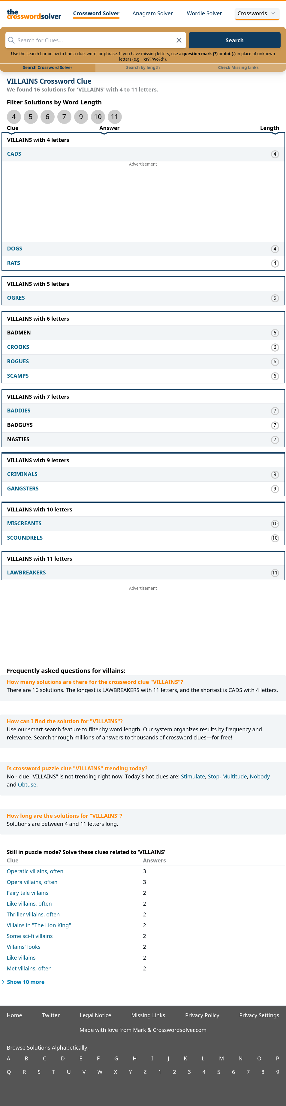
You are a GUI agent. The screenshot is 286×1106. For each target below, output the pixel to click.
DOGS (14, 248)
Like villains (21, 957)
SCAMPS (18, 375)
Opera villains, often (32, 882)
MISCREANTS (24, 523)
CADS (14, 153)
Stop (213, 776)
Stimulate (193, 776)
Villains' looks (24, 946)
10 (98, 116)
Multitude (234, 776)
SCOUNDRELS (25, 537)
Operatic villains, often (35, 871)
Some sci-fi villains (30, 936)
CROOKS (18, 346)
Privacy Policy (202, 1015)
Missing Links (148, 1015)
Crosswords (257, 13)
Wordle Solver (204, 13)
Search (235, 40)
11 (115, 116)
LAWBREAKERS (26, 572)
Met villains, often (29, 968)
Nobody (260, 776)
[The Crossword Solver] (34, 14)
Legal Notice (95, 1015)
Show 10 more (22, 981)
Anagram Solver (152, 13)
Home (14, 1015)
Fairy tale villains (28, 892)
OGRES (16, 297)
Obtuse (27, 784)
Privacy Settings (259, 1015)
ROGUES (18, 361)
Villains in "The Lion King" (39, 925)
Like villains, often (29, 903)
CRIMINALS (22, 474)
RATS (13, 262)
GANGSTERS (23, 488)
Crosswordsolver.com (179, 1029)
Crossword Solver (96, 13)
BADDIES (19, 410)
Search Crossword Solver (48, 67)
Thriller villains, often (33, 914)
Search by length (143, 67)
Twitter (51, 1015)
